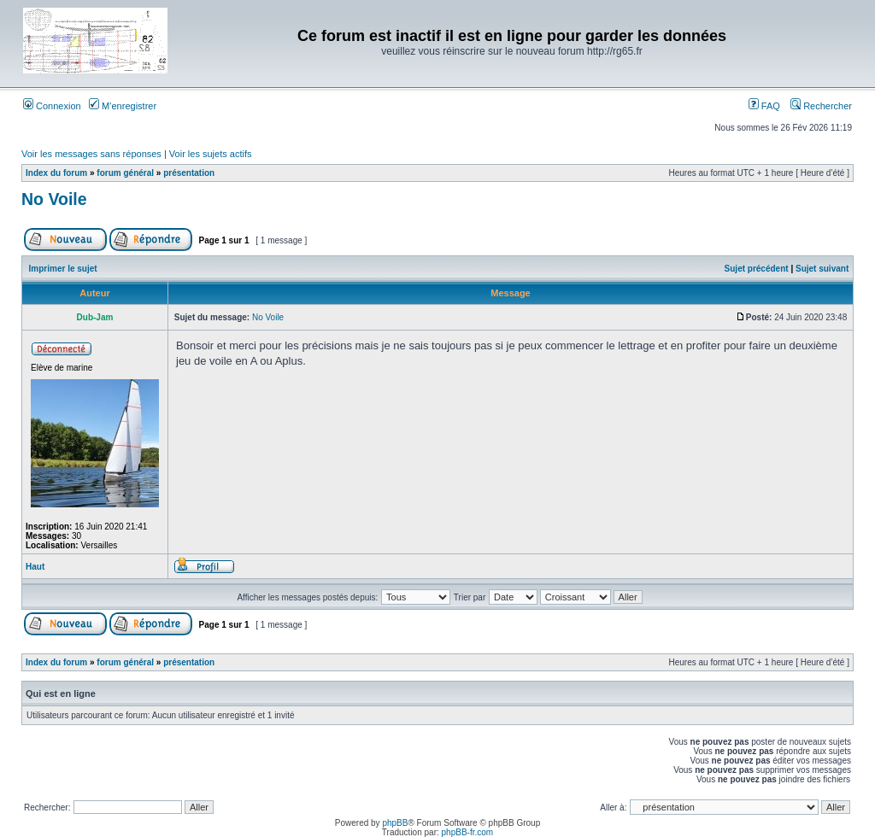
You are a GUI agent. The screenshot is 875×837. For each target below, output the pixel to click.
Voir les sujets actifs (210, 154)
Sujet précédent (757, 268)
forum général (125, 173)
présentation (188, 173)
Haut (35, 566)
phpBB (395, 823)
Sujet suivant (822, 268)
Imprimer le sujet (63, 268)
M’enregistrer (122, 106)
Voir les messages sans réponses (91, 154)
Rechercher (821, 106)
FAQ (764, 106)
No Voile (54, 199)
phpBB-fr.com (468, 832)
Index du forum (56, 173)
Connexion (52, 106)
